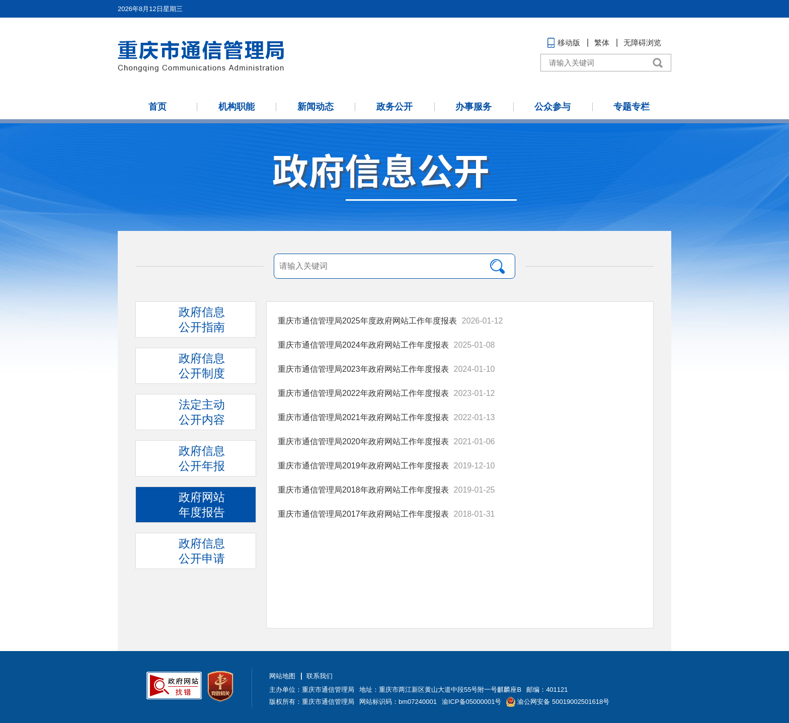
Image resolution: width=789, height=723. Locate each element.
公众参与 (552, 107)
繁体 (601, 42)
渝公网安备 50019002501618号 (563, 701)
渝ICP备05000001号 (472, 701)
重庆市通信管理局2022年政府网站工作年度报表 (363, 393)
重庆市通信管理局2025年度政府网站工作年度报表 (367, 320)
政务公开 (394, 107)
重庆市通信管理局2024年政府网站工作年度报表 (363, 345)
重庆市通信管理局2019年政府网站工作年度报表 (363, 465)
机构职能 (236, 107)
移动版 (569, 42)
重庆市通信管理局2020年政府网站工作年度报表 (363, 441)
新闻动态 (315, 107)
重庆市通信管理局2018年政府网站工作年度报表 (363, 490)
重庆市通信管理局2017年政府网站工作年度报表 (363, 514)
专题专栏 (631, 107)
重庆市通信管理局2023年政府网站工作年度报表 (363, 369)
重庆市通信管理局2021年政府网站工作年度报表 (363, 417)
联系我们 (319, 676)
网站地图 (282, 676)
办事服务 (473, 107)
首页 (157, 107)
